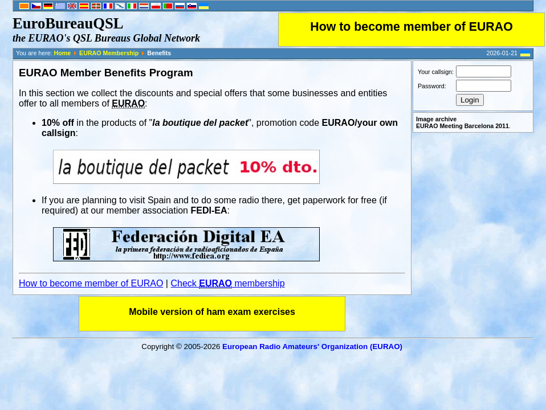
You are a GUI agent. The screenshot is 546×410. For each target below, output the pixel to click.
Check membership (227, 283)
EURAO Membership (108, 53)
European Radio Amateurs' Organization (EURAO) (312, 346)
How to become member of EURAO (411, 27)
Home (62, 53)
